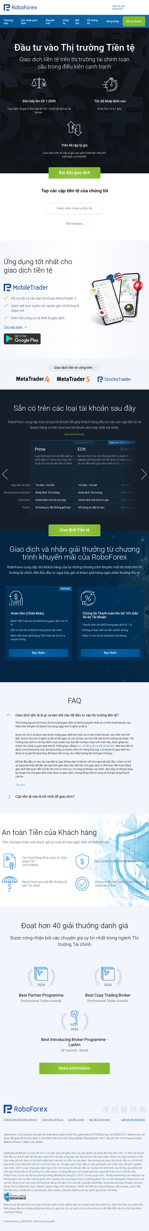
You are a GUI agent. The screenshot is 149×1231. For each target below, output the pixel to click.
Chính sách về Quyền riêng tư (20, 1118)
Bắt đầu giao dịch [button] (74, 172)
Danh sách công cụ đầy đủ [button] (74, 208)
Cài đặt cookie (76, 1118)
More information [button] (74, 1066)
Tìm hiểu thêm (13, 327)
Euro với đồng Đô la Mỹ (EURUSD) (95, 744)
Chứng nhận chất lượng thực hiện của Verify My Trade (119, 882)
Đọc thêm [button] (38, 651)
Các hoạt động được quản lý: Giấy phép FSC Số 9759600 (44, 859)
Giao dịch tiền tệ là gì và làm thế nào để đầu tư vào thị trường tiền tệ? (67, 714)
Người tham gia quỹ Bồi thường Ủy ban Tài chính (44, 882)
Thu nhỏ (20, 783)
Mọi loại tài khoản (74, 434)
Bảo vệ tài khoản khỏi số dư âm (115, 860)
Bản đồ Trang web (99, 1118)
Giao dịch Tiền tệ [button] (74, 528)
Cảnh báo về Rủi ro (52, 1118)
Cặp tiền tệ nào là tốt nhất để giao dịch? (45, 795)
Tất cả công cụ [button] (74, 223)
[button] (20, 7)
